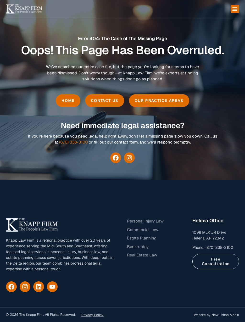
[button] (235, 9)
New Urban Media (225, 315)
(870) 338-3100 (73, 142)
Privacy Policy (92, 315)
